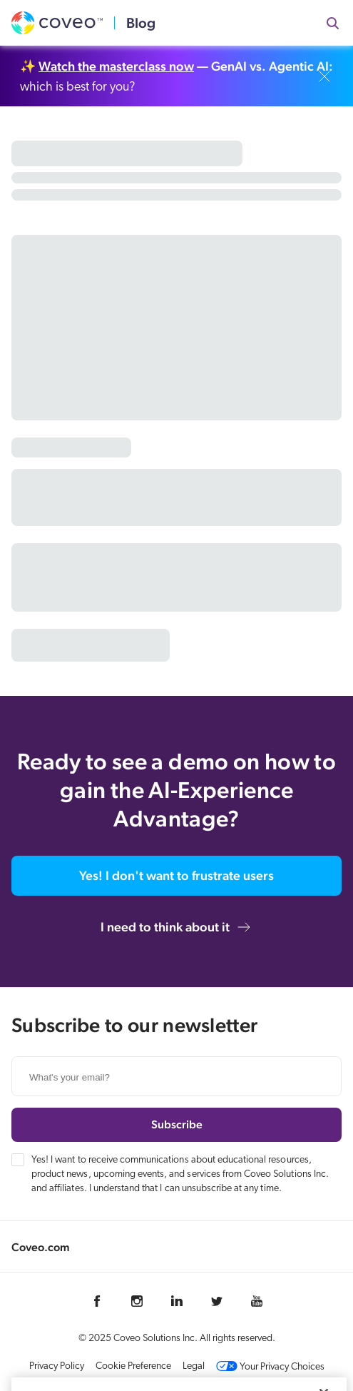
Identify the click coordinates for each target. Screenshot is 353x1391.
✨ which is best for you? (176, 76)
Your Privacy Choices (270, 1366)
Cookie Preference (133, 1366)
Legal (194, 1366)
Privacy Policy (56, 1366)
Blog (140, 22)
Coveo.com (40, 1247)
